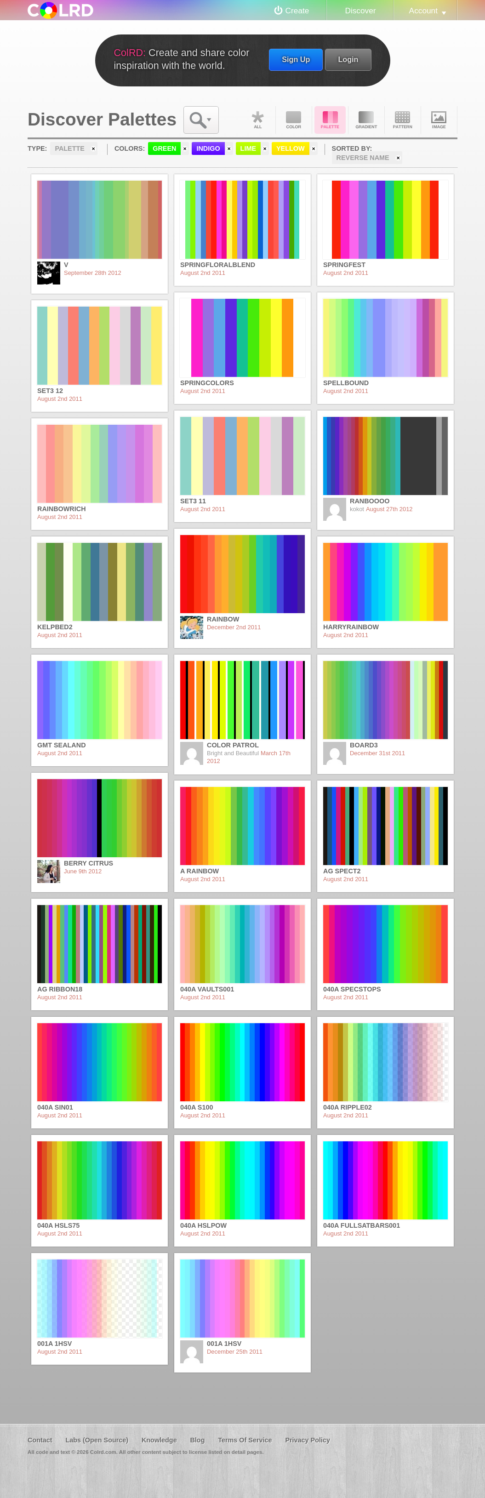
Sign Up (296, 59)
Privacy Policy (307, 1440)
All (257, 120)
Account (423, 10)
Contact (40, 1440)
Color (293, 120)
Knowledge (159, 1440)
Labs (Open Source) (96, 1440)
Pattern (402, 120)
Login (348, 59)
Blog (197, 1440)
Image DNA (439, 120)
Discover (360, 10)
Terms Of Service (245, 1440)
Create (297, 10)
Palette (330, 120)
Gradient (366, 120)
